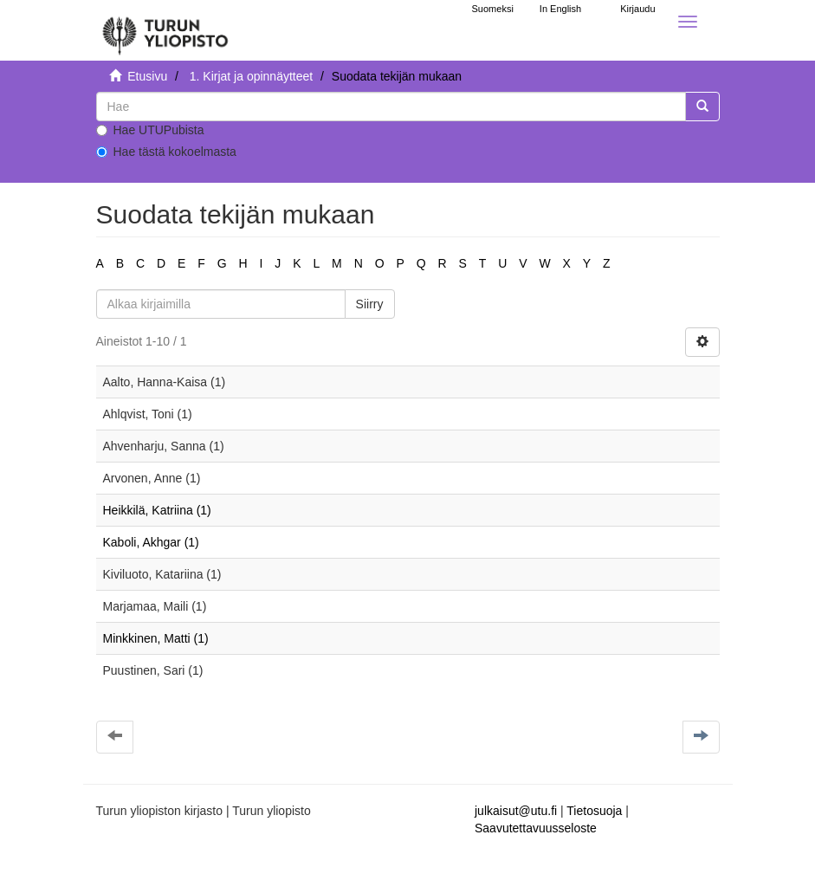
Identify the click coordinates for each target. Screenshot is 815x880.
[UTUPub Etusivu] (165, 30)
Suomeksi (493, 8)
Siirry (370, 304)
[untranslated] (391, 106)
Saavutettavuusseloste (536, 828)
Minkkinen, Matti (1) (156, 638)
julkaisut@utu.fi (516, 811)
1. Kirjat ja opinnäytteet (251, 76)
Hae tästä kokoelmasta (166, 152)
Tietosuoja (594, 811)
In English (560, 8)
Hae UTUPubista (150, 130)
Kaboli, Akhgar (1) (151, 542)
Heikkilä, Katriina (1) (157, 510)
